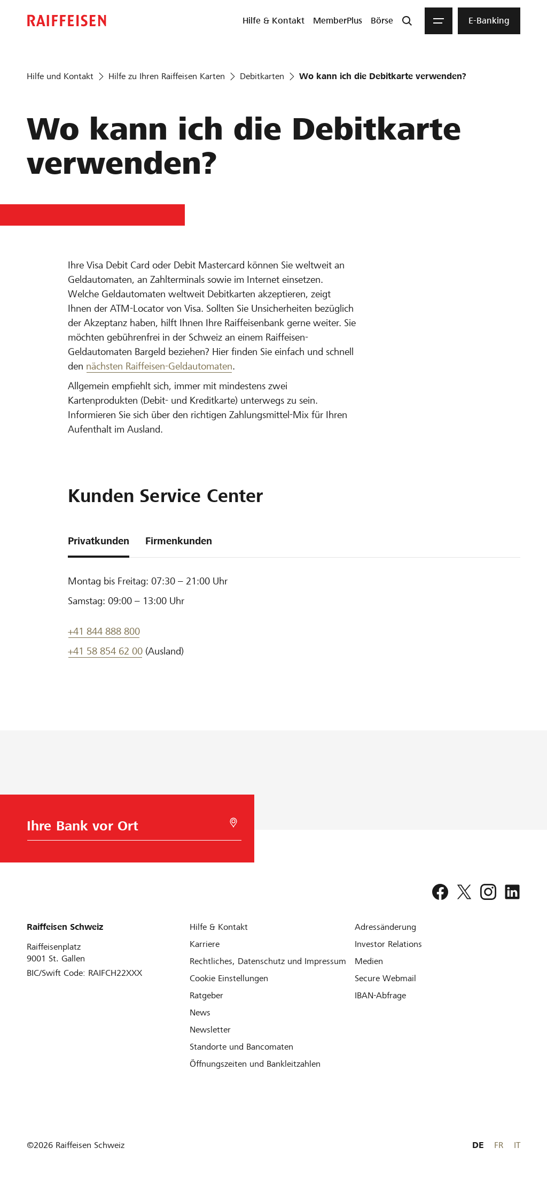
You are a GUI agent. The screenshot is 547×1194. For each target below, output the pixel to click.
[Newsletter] (210, 1029)
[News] (200, 1012)
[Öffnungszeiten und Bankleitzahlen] (255, 1064)
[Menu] (438, 20)
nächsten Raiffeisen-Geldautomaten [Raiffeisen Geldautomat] (159, 366)
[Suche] (407, 20)
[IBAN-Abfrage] (380, 995)
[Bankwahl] (132, 828)
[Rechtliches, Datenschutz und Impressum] (268, 961)
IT (517, 1145)
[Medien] (369, 961)
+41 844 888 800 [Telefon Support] (104, 631)
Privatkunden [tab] (98, 540)
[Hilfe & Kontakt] (219, 927)
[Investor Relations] (388, 944)
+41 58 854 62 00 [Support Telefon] (105, 651)
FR (498, 1145)
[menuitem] (273, 20)
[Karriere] (205, 944)
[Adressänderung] (385, 927)
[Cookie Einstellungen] (229, 978)
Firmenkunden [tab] (178, 540)
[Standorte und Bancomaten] (241, 1047)
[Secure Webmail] (385, 978)
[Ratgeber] (206, 995)
